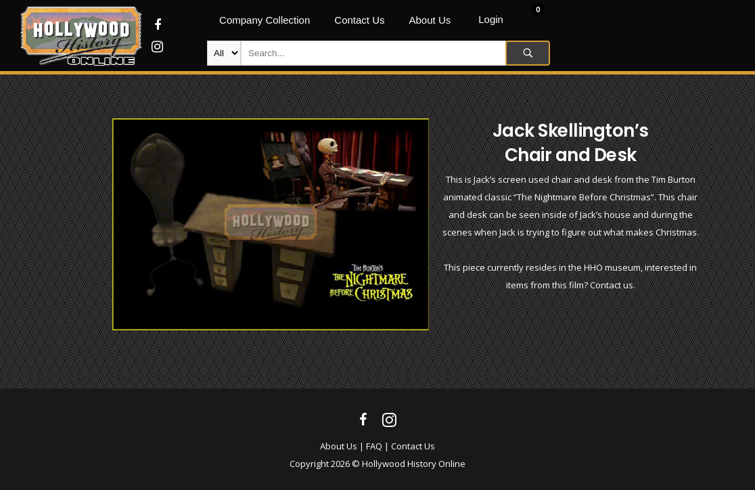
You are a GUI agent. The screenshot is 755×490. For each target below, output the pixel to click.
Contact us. (612, 285)
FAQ (374, 446)
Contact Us (413, 446)
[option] (271, 224)
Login (490, 19)
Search (527, 53)
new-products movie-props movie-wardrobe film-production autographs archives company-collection (224, 53)
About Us (338, 446)
